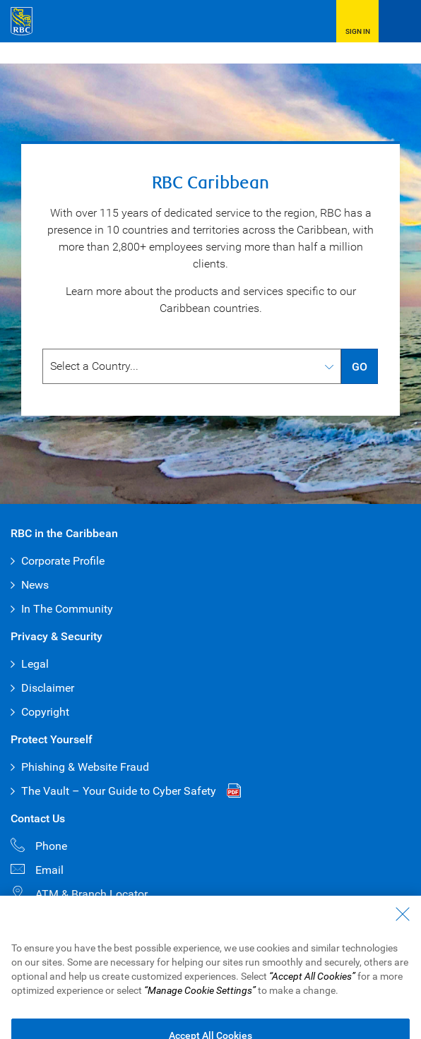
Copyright (45, 712)
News (35, 584)
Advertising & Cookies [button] (227, 956)
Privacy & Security (134, 956)
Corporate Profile (63, 560)
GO (359, 366)
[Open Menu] (400, 21)
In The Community (67, 608)
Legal (35, 664)
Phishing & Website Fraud (85, 767)
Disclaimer (47, 688)
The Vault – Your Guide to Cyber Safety (118, 791)
